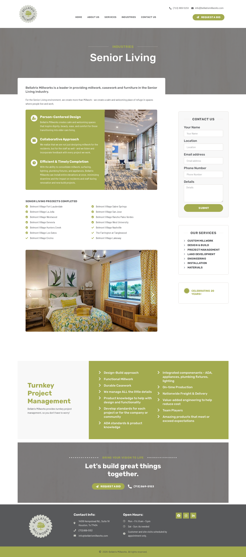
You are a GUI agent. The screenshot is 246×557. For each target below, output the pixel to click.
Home (78, 17)
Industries (129, 17)
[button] (29, 294)
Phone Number (195, 168)
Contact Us (148, 17)
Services (110, 17)
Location (190, 141)
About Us (93, 17)
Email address (194, 154)
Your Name (192, 127)
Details (189, 182)
